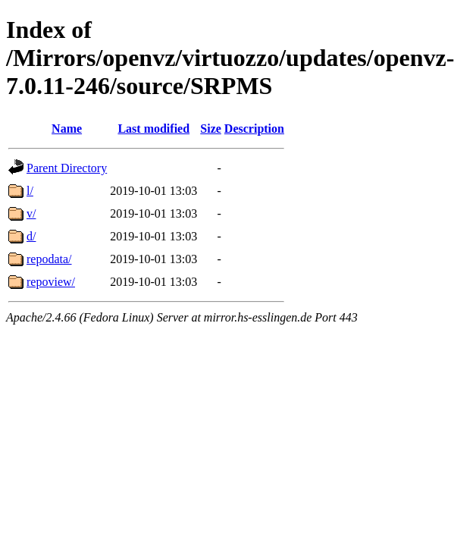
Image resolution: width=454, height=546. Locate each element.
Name (67, 128)
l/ (30, 190)
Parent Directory (67, 168)
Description (254, 128)
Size (210, 128)
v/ (31, 213)
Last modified (153, 128)
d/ (31, 236)
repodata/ (49, 259)
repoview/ (51, 281)
